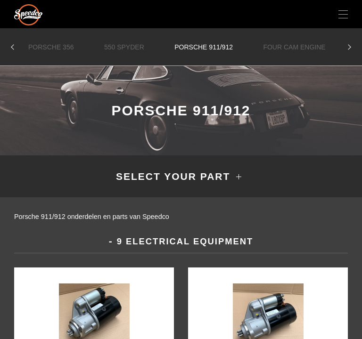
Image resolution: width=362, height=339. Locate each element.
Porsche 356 (51, 47)
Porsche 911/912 (203, 47)
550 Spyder (124, 47)
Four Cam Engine (294, 47)
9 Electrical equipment (185, 241)
